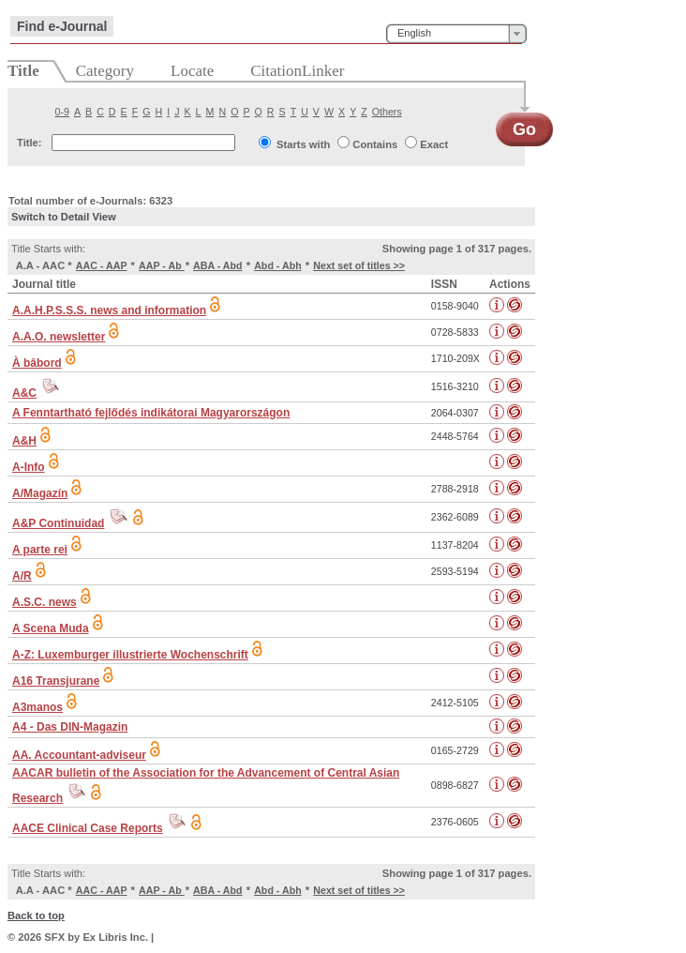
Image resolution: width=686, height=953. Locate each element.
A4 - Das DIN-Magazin (69, 727)
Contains (374, 144)
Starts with (303, 144)
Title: (29, 142)
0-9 (62, 111)
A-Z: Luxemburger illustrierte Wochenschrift (130, 654)
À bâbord (37, 363)
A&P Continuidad (58, 523)
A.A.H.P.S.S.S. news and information (109, 310)
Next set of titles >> (359, 265)
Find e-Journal (62, 26)
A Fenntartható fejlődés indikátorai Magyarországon (151, 412)
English (414, 32)
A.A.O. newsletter (58, 336)
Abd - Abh (278, 265)
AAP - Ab (162, 265)
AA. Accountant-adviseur (79, 755)
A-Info (28, 467)
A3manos (37, 707)
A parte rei (39, 549)
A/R (22, 575)
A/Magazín (39, 493)
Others (387, 111)
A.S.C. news (44, 602)
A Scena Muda (50, 628)
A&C (24, 393)
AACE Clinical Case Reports (87, 828)
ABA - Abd (217, 265)
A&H (24, 440)
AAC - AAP (101, 265)
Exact (434, 144)
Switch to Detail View (63, 216)
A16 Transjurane (55, 681)
